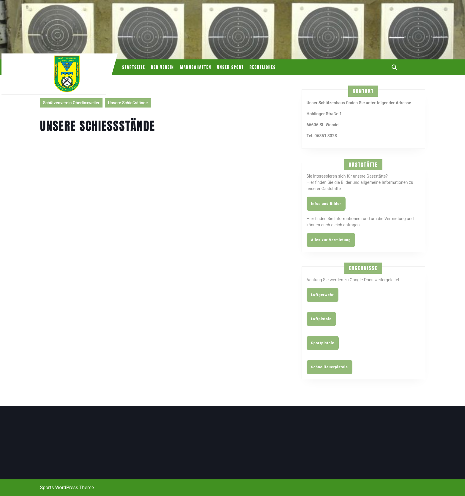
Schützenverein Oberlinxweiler (71, 102)
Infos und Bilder (326, 204)
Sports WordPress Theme (67, 487)
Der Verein (162, 67)
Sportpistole (322, 343)
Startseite (133, 67)
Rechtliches (263, 67)
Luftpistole (321, 319)
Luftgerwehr (322, 295)
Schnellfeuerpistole (329, 367)
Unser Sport (230, 67)
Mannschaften (195, 67)
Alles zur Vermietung (331, 240)
